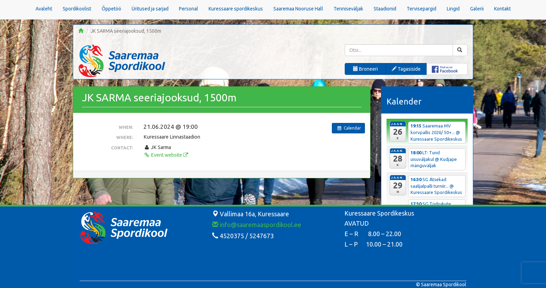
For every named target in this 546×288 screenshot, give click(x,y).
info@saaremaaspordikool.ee (256, 224)
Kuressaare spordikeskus (236, 8)
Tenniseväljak (348, 8)
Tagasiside (406, 69)
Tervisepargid (421, 8)
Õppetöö (111, 8)
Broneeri (365, 69)
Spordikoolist (77, 8)
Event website (165, 155)
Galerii (477, 8)
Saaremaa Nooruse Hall (298, 8)
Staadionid (385, 8)
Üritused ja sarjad (150, 8)
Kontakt (502, 8)
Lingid (453, 8)
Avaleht (44, 8)
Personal (188, 8)
